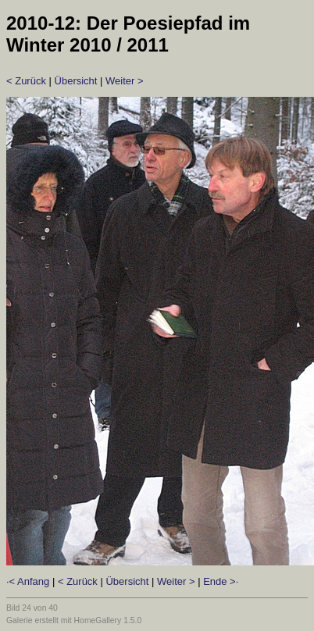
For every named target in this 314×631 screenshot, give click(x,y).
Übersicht (76, 81)
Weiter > (124, 81)
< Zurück (26, 81)
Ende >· (220, 581)
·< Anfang (27, 581)
